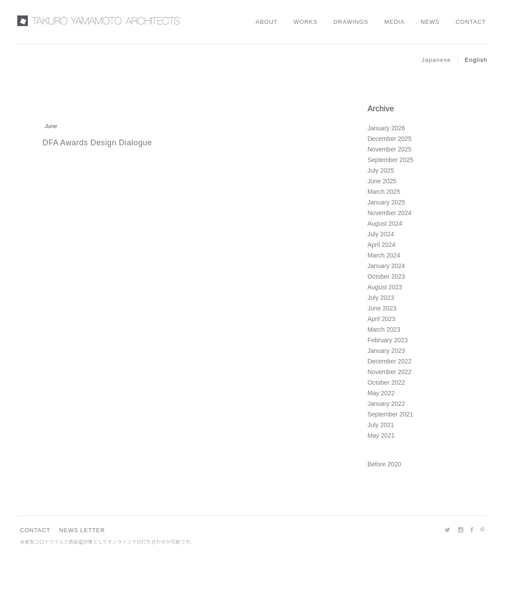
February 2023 (387, 340)
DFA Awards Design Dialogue (97, 142)
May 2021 (380, 435)
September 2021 (390, 414)
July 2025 (380, 170)
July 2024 (380, 234)
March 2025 (383, 191)
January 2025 (386, 202)
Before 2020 (384, 464)
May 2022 (380, 393)
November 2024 (389, 212)
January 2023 (386, 350)
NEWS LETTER (82, 530)
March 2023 (383, 329)
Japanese (436, 60)
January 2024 (386, 265)
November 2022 (389, 371)
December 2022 (389, 361)
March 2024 (383, 255)
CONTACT (35, 530)
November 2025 (389, 149)
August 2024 (384, 223)
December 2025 (389, 138)
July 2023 (380, 297)
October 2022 (386, 382)
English (476, 60)
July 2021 (380, 424)
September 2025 (390, 159)
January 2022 (386, 403)
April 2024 (381, 244)
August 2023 (384, 287)
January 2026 (386, 128)
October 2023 (386, 276)
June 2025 (381, 181)
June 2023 (381, 308)
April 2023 (381, 318)
